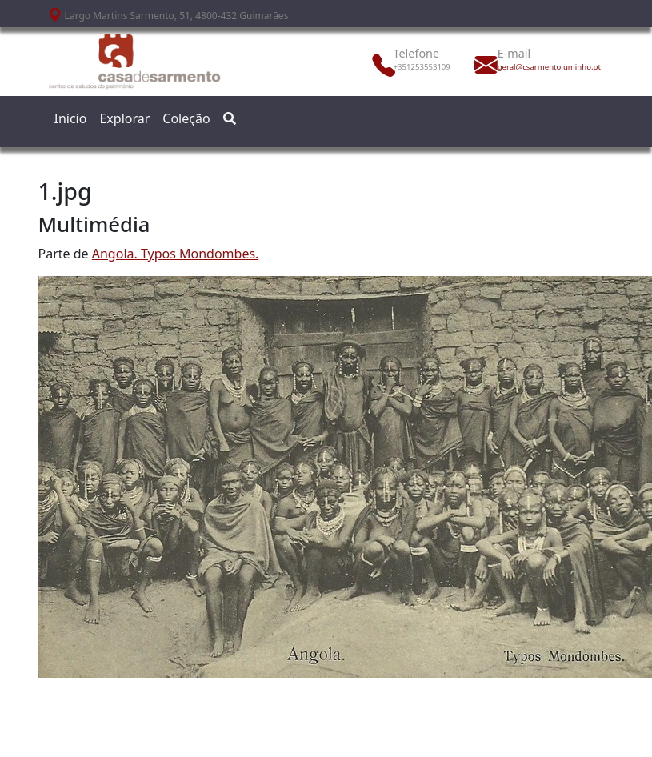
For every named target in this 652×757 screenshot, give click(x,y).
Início (70, 118)
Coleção (186, 118)
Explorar (124, 118)
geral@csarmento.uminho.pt (533, 67)
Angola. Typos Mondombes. (175, 253)
